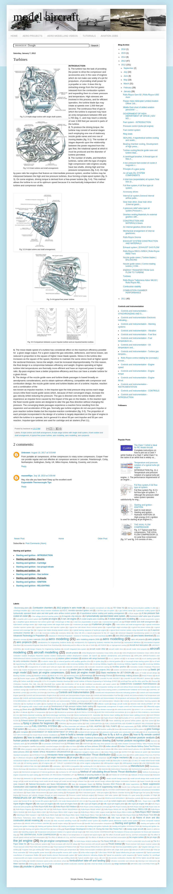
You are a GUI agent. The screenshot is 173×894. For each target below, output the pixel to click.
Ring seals (127, 134)
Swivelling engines (28, 832)
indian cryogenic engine (29, 749)
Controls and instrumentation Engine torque (74, 695)
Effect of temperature (38, 712)
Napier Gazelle (145, 781)
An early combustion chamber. (25, 661)
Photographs (70, 792)
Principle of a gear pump (134, 169)
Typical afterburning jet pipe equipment (129, 852)
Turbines (127, 276)
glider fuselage (153, 729)
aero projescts (83, 435)
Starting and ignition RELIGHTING (38, 829)
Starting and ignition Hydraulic (98, 826)
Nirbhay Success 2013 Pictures (109, 784)
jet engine (74, 757)
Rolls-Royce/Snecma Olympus (93, 818)
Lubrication (45, 766)
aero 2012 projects (123, 636)
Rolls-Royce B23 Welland (66, 807)
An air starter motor (132, 658)
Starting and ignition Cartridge (24, 826)
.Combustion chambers (42, 608)
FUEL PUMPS (111, 726)
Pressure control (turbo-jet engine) (138, 126)
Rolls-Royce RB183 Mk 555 (114, 809)
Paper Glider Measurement (36, 792)
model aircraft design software (101, 781)
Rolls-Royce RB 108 (42, 809)
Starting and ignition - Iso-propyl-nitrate (35, 567)
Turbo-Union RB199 (105, 852)
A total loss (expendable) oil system (86, 622)
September (129, 68)
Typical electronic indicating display (90, 855)
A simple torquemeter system (149, 619)
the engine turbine (136, 837)
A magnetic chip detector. (72, 616)
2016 (123, 49)
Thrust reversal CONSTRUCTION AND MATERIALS (31, 847)
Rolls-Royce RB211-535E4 (122, 812)
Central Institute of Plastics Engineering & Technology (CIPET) (95, 681)
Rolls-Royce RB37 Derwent (147, 812)
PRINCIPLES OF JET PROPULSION (33, 798)
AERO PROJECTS (32, 36)
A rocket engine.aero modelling (121, 619)
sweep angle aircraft (135, 829)
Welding (31, 864)
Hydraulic (154, 741)
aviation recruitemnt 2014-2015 (125, 670)
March (127, 83)
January (127, 91)
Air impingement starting (118, 645)
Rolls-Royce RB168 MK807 (91, 809)
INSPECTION (126, 752)
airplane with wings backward (93, 658)
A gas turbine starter (125, 610)
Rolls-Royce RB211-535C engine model (95, 812)
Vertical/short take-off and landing (87, 860)
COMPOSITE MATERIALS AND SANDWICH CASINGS (49, 690)
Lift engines (45, 763)
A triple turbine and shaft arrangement (36, 433)
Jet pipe (136, 758)
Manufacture (137, 766)
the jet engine (23, 840)
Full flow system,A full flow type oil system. (145, 486)
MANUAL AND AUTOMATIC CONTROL (113, 766)
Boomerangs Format (104, 675)
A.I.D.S (36, 633)
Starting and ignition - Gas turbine (32, 574)
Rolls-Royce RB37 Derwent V (27, 815)
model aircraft (46, 16)
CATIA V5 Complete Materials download (56, 681)
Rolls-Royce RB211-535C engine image (63, 812)
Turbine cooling (49, 850)
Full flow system (58, 729)
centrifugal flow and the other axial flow (134, 681)
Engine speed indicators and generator (87, 718)
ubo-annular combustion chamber (120, 858)
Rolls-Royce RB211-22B (137, 809)
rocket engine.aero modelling (122, 801)
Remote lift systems (42, 801)
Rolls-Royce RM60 (129, 815)
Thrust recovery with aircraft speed (92, 844)
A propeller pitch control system (27, 619)
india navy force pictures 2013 (104, 744)
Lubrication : (57, 766)
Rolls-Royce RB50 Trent (110, 815)
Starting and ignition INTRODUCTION (125, 826)
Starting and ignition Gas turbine (72, 826)
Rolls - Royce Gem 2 (145, 801)
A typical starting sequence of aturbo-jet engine (89, 630)
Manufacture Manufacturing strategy (60, 769)
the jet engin (152, 837)
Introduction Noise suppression (61, 755)
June (126, 76)
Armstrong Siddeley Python (80, 664)
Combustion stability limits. (86, 687)
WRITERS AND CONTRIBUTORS (142, 864)
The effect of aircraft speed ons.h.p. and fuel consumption (126, 835)
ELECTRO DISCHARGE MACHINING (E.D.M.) (114, 712)
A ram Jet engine (68, 619)
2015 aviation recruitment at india (98, 608)
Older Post (102, 538)
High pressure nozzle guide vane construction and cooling (119, 732)
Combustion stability (132, 286)
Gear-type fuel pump (90, 729)
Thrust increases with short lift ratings (64, 844)
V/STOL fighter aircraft (144, 858)
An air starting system (149, 658)
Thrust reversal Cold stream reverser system (141, 844)
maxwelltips (27, 476)
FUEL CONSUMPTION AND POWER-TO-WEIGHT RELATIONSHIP (129, 723)
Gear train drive (73, 729)
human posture (115, 737)
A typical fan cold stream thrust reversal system (85, 627)
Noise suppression (132, 784)
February (128, 87)
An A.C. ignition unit (115, 658)
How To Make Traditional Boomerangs (88, 738)
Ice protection (32, 744)
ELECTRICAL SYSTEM (85, 712)
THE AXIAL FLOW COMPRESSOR (142, 525)
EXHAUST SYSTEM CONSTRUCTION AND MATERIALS (140, 242)
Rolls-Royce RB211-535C (37, 812)
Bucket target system (28, 678)
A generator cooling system (145, 610)
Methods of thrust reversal (140, 775)
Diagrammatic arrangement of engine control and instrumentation (120, 706)
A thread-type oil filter (62, 622)
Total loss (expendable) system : (126, 847)
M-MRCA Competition (72, 766)
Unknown (25, 452)
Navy (73, 784)
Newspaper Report (85, 784)
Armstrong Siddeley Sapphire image (130, 664)
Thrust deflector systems (39, 844)
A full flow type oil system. (105, 610)
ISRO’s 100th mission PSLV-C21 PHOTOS (144, 755)
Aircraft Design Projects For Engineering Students (42, 649)
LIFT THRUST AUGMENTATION (65, 763)
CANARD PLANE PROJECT (110, 678)
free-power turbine (75, 723)
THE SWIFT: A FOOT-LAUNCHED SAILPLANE (133, 841)
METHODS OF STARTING (118, 775)
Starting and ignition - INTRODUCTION (34, 555)
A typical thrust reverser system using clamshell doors (128, 630)
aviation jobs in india (79, 670)
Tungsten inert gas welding (31, 850)
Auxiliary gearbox (119, 667)
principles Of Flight (150, 795)
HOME (14, 36)
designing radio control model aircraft (34, 706)
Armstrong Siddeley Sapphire (103, 664)
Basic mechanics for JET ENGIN (116, 672)
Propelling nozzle (63, 798)
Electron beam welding (112, 715)
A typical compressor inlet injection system (50, 627)
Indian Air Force (71, 746)
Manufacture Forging (36, 769)
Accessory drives (130, 192)
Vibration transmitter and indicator (123, 861)
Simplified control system (89, 820)
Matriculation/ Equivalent (119, 769)
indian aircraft (111, 746)
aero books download (143, 635)
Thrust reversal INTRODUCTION (65, 847)
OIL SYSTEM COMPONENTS (116, 790)
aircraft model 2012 (97, 649)
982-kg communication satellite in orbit (142, 608)
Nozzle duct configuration (131, 787)
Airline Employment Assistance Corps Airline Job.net (100, 653)
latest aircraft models (47, 760)
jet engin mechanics (57, 757)
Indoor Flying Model (111, 752)
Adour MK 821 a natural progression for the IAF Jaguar (94, 633)
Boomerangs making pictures (127, 675)
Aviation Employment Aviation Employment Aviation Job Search (44, 670)
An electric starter (47, 661)
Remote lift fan (26, 801)
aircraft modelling (46, 652)
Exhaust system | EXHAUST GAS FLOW (141, 247)
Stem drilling (57, 829)
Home (61, 538)
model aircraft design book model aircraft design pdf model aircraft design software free (55, 781)
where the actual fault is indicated (49, 864)
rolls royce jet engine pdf (90, 804)
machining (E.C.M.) (89, 766)
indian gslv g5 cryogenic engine (72, 749)
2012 (123, 65)
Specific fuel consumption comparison (98, 823)
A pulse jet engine (49, 619)
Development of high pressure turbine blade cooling (72, 706)
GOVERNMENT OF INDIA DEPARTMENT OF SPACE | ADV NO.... (139, 116)
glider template (22, 732)
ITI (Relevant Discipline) (24, 758)
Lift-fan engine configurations (90, 763)
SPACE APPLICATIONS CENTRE (37, 823)
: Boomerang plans (21, 608)
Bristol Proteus (147, 675)
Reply (23, 466)
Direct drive (27, 709)
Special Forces (76, 823)
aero (110, 635)
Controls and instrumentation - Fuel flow (138, 334)
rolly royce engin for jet (121, 818)
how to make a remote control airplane (48, 737)
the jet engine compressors (54, 841)
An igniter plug (98, 661)
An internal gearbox (114, 661)
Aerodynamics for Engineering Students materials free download (97, 642)
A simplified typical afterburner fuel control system (34, 622)
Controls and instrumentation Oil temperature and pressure (115, 698)
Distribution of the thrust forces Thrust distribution (61, 709)
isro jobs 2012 (121, 755)
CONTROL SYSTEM (36, 692)
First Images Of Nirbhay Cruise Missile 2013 (87, 720)
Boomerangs (87, 675)
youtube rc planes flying (35, 866)
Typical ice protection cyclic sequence (120, 855)
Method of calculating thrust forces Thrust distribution (108, 771)
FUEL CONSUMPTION (93, 723)
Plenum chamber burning (121, 792)
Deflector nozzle (103, 704)
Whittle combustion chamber (74, 864)
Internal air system (141, 752)
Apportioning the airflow (24, 664)
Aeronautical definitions (132, 642)
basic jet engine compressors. (49, 672)
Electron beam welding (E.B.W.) (134, 715)
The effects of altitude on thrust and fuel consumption (107, 837)
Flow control (149, 720)
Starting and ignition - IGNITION (31, 582)
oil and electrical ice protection (91, 790)
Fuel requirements (127, 726)
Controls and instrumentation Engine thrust (41, 695)
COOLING (17, 704)
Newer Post (19, 538)
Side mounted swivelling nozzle (65, 820)
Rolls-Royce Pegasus (23, 809)
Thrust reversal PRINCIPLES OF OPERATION (96, 847)
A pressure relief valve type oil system (144, 616)
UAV (103, 858)
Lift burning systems (31, 763)
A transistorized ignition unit (111, 622)
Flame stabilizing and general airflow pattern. (125, 720)
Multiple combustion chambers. (126, 781)
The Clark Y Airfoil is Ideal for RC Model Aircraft (145, 446)
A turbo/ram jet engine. (101, 624)
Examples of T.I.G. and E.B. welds (133, 718)
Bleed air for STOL (57, 675)
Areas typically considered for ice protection (51, 664)
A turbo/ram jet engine (80, 624)
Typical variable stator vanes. (88, 858)
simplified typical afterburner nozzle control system (119, 820)
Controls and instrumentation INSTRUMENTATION (40, 698)
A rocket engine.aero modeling (92, 619)
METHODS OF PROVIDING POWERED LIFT (57, 775)
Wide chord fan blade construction (99, 864)
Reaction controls (134, 798)
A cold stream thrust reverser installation (44, 610)
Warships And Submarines (147, 861)
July (126, 72)
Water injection (19, 864)
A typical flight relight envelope (117, 627)
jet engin (40, 757)
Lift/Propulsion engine (111, 763)
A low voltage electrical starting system (45, 616)
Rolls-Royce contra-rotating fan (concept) (94, 807)
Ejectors (51, 712)
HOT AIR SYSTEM (20, 735)
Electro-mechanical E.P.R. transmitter (87, 715)
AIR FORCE (101, 645)
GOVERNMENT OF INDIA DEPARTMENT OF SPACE (53, 732)
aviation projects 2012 (101, 670)
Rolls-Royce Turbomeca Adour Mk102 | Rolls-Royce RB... (140, 281)
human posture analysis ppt (65, 740)
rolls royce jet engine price (113, 804)
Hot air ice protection (150, 732)
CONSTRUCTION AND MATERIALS (85, 690)
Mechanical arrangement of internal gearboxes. (39, 772)
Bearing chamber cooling (22, 675)
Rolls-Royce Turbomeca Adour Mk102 (27, 818)
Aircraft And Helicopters (139, 645)
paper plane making (56, 792)
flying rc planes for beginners (38, 723)
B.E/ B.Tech (143, 670)
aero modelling (71, 435)
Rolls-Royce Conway (119, 807)
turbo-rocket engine (88, 852)
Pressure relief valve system (107, 795)
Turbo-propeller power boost (39, 852)
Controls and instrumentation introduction (76, 698)
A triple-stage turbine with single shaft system (70, 433)
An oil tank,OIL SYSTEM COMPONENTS (134, 174)
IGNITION (86, 744)
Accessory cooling (48, 633)
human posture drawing (98, 740)
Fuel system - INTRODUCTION (137, 122)
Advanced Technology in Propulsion (29, 635)
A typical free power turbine (41, 435)
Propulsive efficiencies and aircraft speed (87, 798)
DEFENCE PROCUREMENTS (81, 704)
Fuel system (18, 729)
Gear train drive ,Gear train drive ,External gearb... (137, 203)
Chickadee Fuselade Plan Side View (27, 684)
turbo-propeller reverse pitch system (65, 852)
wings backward (120, 864)
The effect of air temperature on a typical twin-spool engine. (81, 835)
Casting (36, 681)
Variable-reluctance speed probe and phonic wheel (48, 861)
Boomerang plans (73, 675)
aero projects (154, 639)
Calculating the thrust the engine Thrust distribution (66, 678)
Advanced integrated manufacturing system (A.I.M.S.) (137, 633)
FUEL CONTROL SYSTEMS (44, 726)
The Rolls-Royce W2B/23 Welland (85, 841)
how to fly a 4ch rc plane (116, 734)
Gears (117, 729)
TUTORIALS (89, 36)
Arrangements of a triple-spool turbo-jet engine (45, 667)
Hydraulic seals (18, 744)
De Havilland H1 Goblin (32, 704)
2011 (123, 299)
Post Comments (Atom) (35, 543)
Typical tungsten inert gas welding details (60, 858)
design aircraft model (119, 704)
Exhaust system (27, 720)
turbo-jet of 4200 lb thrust (141, 850)
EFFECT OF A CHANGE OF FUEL (147, 709)
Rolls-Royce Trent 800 (148, 815)
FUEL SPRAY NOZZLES (147, 726)
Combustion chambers (22, 687)
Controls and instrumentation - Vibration (138, 331)
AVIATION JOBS (109, 36)
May (126, 80)
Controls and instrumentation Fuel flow (107, 695)
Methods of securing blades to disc (91, 775)
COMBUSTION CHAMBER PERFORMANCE (135, 291)
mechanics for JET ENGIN (68, 772)
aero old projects (138, 639)
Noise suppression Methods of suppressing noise (96, 787)
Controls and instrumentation (74, 692)
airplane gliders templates (68, 658)
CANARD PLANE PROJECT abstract (136, 678)
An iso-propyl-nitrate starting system (136, 661)
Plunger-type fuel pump (141, 792)
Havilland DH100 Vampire (87, 732)
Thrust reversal (115, 844)
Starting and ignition (125, 823)
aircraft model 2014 (116, 649)
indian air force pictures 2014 (91, 746)
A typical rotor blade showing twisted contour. (53, 630)
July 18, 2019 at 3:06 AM (44, 476)
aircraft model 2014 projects (136, 649)
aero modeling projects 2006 (88, 639)
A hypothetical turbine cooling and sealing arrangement (102, 613)
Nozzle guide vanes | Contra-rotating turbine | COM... (139, 265)
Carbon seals (25, 681)
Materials (104, 769)
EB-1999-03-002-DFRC (123, 709)
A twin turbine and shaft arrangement (129, 624)
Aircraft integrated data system (75, 649)
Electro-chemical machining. (32, 715)
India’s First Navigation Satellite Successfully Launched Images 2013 (37, 746)
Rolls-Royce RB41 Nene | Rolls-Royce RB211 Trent (80, 815)
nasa (155, 781)
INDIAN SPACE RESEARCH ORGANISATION (51, 752)
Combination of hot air (73, 684)
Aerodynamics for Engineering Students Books (54, 642)
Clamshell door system (52, 684)
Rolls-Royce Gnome (132, 237)
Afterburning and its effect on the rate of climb (78, 645)
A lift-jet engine (133, 613)
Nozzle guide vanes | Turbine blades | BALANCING (59, 790)
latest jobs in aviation (120, 760)
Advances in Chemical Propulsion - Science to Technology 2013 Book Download (77, 636)
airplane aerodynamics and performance (115, 656)
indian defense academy (49, 749)
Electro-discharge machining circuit (58, 715)
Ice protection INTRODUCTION (53, 744)
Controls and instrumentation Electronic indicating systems (115, 692)
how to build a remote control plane (79, 734)
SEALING (47, 820)
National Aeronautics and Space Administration (48, 784)
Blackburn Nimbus (40, 675)
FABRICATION (60, 720)
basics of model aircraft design (146, 673)
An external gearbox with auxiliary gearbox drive (73, 661)
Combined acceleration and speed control (100, 684)
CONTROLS (51, 692)
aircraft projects (72, 653)
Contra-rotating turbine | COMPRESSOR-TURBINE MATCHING (123, 690)
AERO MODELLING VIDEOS (62, 36)
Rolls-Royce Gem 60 (152, 807)
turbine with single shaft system (117, 850)
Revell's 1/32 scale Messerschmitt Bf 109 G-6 (68, 801)
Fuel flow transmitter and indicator (73, 726)
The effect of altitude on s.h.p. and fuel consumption (66, 837)
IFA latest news (73, 744)
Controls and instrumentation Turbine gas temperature (69, 701)
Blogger (98, 879)
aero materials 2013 (37, 639)
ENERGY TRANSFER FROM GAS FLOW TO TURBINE (138, 271)
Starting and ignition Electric (48, 826)
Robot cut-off (103, 801)
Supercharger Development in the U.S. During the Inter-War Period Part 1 (94, 829)
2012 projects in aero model (69, 608)
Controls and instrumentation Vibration (106, 701)
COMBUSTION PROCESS (45, 687)
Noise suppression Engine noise (55, 787)
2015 (123, 53)
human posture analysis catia (29, 740)
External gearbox (44, 720)
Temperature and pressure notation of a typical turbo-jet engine (146, 465)
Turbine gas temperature (67, 850)
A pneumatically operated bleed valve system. (105, 616)
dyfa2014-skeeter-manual (103, 709)
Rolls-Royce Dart (136, 807)
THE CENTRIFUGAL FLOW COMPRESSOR (38, 835)
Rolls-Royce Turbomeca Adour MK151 (60, 818)
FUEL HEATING (95, 726)
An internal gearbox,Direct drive (137, 227)
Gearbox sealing (106, 729)
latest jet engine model (102, 760)
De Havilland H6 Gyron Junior (55, 704)
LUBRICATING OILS (30, 766)
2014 (123, 57)
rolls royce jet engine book (66, 804)
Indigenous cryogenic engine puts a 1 (87, 752)
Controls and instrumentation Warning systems (140, 701)
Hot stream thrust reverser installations (43, 735)
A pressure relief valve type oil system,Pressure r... (136, 209)
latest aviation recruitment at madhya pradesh (74, 760)
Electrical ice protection (65, 712)
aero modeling (58, 435)
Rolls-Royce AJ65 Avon (43, 807)
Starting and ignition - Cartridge (31, 563)
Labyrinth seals (147, 758)
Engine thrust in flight (110, 718)
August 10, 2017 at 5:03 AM (43, 452)
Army (22, 667)
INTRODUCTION (38, 755)
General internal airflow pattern (133, 729)
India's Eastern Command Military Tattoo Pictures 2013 (137, 744)
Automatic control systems (75, 667)
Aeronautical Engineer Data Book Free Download (41, 645)
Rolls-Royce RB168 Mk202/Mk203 (65, 809)
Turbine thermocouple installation (91, 850)
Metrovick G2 (28, 778)
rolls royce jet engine (44, 804)
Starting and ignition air (149, 823)
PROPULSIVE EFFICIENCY (115, 798)
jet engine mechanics (119, 757)
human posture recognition (130, 740)
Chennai (154, 681)
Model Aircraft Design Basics (116, 778)
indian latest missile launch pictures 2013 (128, 749)
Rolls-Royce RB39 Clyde (50, 815)
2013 (123, 61)
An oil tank (156, 661)
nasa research (19, 784)
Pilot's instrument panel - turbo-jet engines (94, 792)
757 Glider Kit (118, 608)
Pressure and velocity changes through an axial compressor (44, 795)
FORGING (62, 723)
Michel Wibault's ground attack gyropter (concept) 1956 (56, 778)
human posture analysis (142, 737)
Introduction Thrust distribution (95, 754)
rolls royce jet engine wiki (138, 804)
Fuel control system (131, 130)
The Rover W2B (106, 841)
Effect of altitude (21, 712)
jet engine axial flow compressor (94, 758)
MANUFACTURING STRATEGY (87, 769)
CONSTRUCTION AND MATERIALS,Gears (133, 222)
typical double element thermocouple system (58, 855)
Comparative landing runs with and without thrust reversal (118, 687)
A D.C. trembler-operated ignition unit (77, 610)
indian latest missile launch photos (98, 749)
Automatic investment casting (98, 667)
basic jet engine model (83, 672)
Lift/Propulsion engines (130, 763)
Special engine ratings (60, 823)
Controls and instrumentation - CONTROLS (140, 391)
